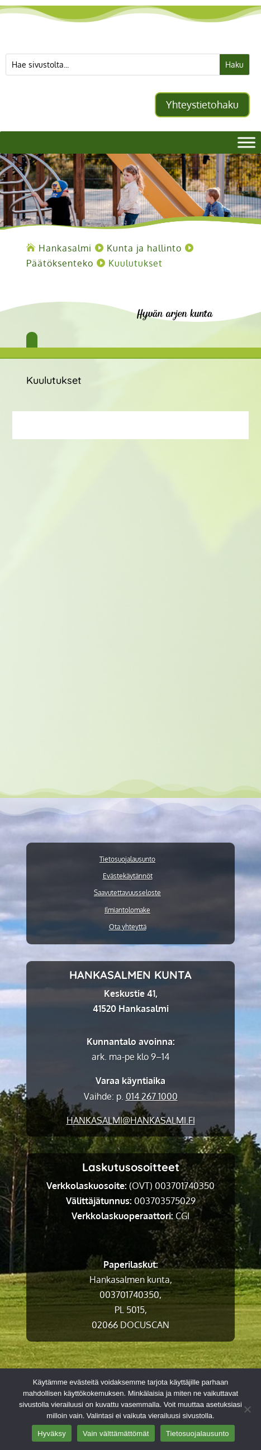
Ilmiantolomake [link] (127, 910)
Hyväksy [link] (51, 1433)
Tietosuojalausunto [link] (127, 859)
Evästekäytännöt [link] (128, 876)
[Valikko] (246, 142)
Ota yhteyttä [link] (127, 927)
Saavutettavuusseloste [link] (127, 893)
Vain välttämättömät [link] (116, 1433)
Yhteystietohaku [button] (202, 104)
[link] (65, 248)
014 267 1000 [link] (152, 1096)
